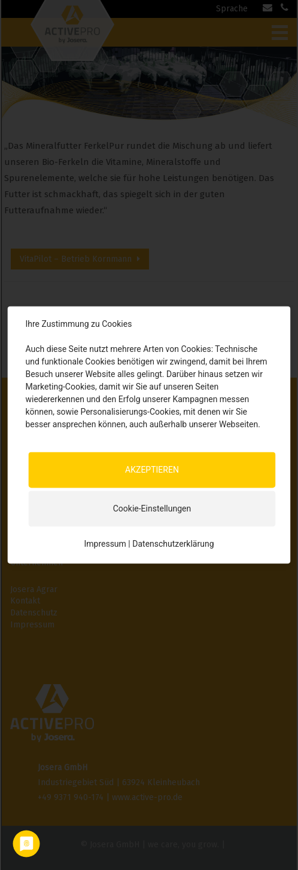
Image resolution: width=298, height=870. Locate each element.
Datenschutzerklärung (173, 544)
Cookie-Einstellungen (152, 508)
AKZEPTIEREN (152, 469)
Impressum (105, 544)
